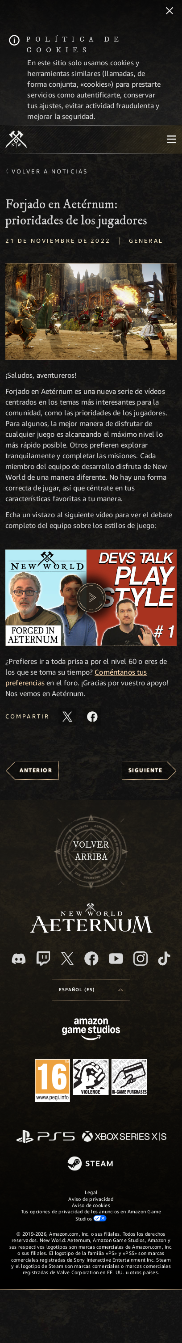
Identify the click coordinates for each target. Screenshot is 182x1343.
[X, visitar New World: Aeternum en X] (67, 958)
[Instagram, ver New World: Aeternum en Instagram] (140, 958)
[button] (91, 311)
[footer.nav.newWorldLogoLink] (91, 930)
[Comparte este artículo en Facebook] (92, 717)
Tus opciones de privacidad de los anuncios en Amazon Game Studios (91, 1214)
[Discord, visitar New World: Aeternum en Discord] (19, 958)
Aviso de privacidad (90, 1199)
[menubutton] (171, 139)
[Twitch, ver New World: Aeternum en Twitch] (43, 958)
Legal (91, 1192)
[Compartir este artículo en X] (67, 717)
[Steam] (91, 1164)
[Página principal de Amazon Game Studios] (91, 1030)
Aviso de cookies (91, 1205)
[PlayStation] (45, 1137)
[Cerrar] (169, 11)
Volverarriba (91, 851)
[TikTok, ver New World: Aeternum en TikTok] (164, 958)
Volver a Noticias (50, 171)
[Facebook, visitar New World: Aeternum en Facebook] (91, 958)
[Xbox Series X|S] (124, 1137)
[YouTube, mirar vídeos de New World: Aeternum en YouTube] (116, 958)
